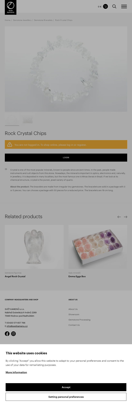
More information (16, 372)
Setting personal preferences (66, 396)
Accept (66, 387)
